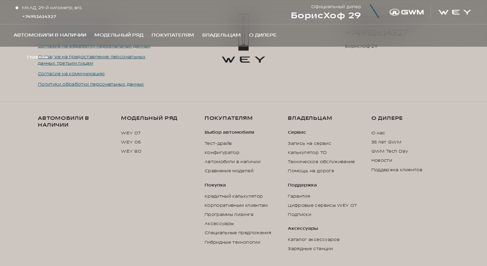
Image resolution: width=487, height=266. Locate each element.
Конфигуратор (222, 152)
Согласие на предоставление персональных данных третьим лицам (91, 60)
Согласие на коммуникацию (71, 73)
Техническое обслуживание (321, 161)
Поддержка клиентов (396, 170)
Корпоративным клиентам (236, 205)
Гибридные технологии (232, 242)
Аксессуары (219, 223)
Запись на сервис (309, 143)
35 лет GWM (386, 142)
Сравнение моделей (229, 171)
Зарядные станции (310, 248)
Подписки (299, 214)
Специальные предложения (238, 233)
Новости (381, 160)
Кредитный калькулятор (234, 196)
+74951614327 (39, 16)
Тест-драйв (218, 143)
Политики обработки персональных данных (91, 84)
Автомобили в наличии (63, 121)
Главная (37, 57)
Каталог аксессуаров (314, 239)
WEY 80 (131, 151)
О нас (378, 133)
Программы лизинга (229, 214)
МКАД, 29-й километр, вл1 (52, 7)
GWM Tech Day (389, 151)
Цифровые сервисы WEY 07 (322, 205)
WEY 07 (130, 133)
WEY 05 (131, 142)
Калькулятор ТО (307, 152)
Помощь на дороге (311, 171)
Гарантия (299, 196)
